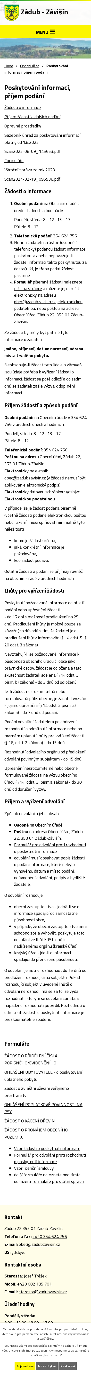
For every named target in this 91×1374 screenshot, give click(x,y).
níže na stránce (28, 288)
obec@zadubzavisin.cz (35, 301)
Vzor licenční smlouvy (34, 1168)
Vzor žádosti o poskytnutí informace (47, 1148)
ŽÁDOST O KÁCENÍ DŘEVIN (29, 1121)
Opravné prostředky (22, 126)
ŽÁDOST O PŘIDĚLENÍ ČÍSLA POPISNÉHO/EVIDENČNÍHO (31, 1059)
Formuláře (14, 160)
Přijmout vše (25, 1366)
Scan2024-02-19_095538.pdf (32, 179)
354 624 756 (65, 236)
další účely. (47, 1338)
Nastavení (67, 1366)
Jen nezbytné (47, 1366)
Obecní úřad (29, 66)
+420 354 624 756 (50, 1236)
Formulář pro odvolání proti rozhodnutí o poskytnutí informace (50, 848)
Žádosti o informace (22, 107)
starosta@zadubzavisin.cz (43, 1291)
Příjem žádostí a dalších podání (32, 116)
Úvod (8, 66)
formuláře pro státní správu (58, 1181)
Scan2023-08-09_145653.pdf (32, 151)
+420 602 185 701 (34, 1284)
